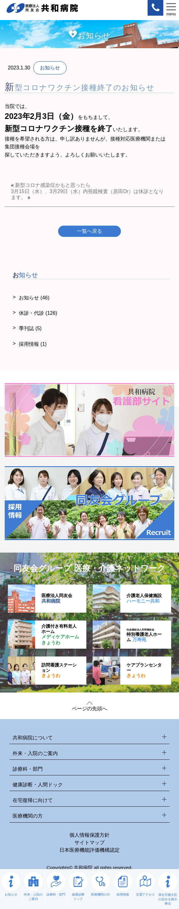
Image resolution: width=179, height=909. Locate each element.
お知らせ (34, 297)
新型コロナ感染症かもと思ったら (52, 185)
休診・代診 (38, 313)
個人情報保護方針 (89, 835)
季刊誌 (30, 328)
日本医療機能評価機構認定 (89, 850)
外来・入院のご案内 (89, 754)
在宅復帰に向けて (89, 801)
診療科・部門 (89, 769)
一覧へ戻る (89, 231)
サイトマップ (89, 842)
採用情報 (32, 344)
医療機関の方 (89, 816)
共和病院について (89, 738)
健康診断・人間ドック (89, 785)
